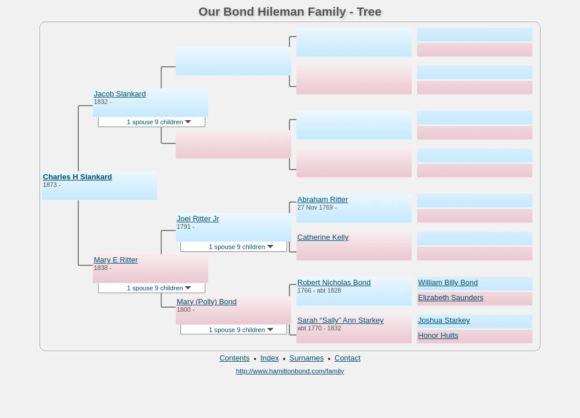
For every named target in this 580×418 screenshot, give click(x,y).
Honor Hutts (438, 335)
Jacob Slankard (120, 93)
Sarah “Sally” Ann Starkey (341, 320)
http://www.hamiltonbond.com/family (290, 370)
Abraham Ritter (323, 199)
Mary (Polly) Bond (207, 301)
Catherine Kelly (323, 237)
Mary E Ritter (116, 259)
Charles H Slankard (77, 176)
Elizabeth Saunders (451, 297)
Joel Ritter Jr (198, 218)
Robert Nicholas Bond (334, 282)
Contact (348, 358)
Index (269, 358)
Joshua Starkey (444, 320)
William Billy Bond (448, 282)
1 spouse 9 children (159, 121)
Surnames (306, 358)
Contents (234, 358)
